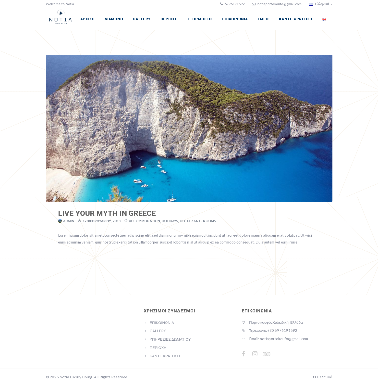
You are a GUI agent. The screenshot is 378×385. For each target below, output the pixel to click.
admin (68, 221)
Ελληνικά (320, 4)
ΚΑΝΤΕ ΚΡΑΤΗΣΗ (295, 19)
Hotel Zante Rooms (198, 221)
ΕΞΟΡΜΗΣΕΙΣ (200, 19)
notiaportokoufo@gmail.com (279, 4)
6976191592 (234, 4)
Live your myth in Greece (107, 213)
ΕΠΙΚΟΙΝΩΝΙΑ (235, 19)
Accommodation (144, 221)
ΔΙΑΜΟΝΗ (114, 19)
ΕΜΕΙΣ (263, 19)
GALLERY (141, 19)
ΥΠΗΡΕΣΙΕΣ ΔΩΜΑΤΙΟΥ (170, 339)
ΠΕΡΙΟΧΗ (169, 19)
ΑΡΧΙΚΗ (87, 19)
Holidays (170, 221)
